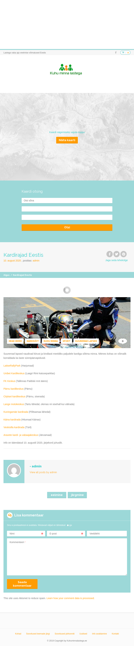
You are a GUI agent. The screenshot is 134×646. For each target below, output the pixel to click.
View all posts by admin (43, 472)
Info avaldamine (99, 634)
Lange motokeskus (13, 404)
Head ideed (15, 341)
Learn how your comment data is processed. (71, 598)
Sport (66, 341)
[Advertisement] (67, 24)
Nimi (26, 533)
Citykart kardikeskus (14, 396)
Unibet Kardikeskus (14, 373)
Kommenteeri (18, 542)
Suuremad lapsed (86, 341)
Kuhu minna (51, 341)
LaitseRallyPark (11, 365)
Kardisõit (33, 341)
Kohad (18, 634)
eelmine (57, 495)
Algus (6, 275)
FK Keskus (9, 381)
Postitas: (31, 260)
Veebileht (95, 533)
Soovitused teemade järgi (38, 634)
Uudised (83, 634)
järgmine (77, 495)
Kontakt (115, 634)
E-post (66, 533)
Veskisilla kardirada (13, 427)
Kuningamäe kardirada (15, 411)
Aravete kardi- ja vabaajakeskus (20, 435)
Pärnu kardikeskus (13, 388)
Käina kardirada (12, 419)
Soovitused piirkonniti (64, 634)
